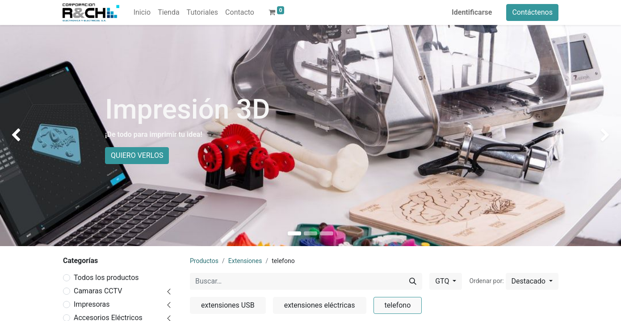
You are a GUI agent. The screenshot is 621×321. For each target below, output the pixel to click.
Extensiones (245, 260)
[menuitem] (142, 12)
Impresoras (92, 304)
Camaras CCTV (98, 291)
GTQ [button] (443, 281)
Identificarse (472, 12)
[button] (532, 281)
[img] (25, 135)
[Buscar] (412, 281)
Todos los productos (106, 277)
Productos (204, 260)
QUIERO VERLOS (137, 155)
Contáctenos (532, 12)
